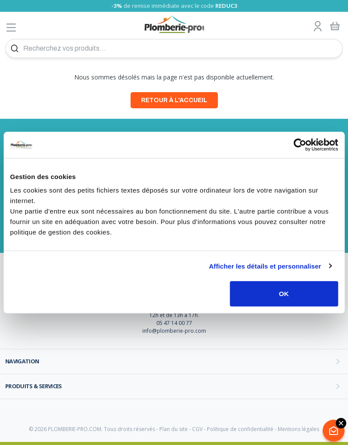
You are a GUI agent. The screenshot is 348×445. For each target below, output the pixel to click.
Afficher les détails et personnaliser (265, 265)
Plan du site (173, 429)
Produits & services (33, 386)
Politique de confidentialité (240, 429)
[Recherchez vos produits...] (174, 48)
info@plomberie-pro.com (174, 331)
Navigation (22, 361)
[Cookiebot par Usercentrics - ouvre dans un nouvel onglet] (300, 144)
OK (284, 293)
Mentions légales (298, 429)
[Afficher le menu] (11, 27)
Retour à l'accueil (174, 100)
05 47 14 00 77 (174, 323)
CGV (197, 429)
